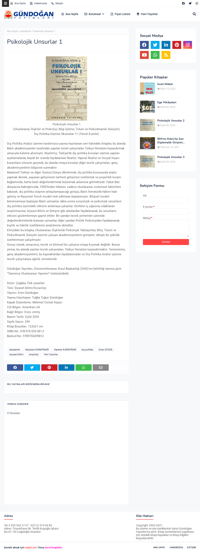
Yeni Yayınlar (51, 354)
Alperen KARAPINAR (65, 349)
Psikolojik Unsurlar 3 (170, 157)
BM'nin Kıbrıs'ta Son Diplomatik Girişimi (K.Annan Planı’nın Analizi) (174, 140)
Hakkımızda (38, 3)
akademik (25, 31)
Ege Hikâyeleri (166, 102)
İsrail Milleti (165, 84)
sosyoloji (33, 354)
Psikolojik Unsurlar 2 (170, 121)
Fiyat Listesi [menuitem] (120, 14)
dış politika (87, 349)
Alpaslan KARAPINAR (37, 349)
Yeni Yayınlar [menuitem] (147, 14)
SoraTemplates (53, 547)
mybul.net (30, 547)
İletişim (57, 3)
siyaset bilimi (16, 354)
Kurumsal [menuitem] (92, 14)
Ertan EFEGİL (106, 349)
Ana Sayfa (18, 3)
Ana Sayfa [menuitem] (69, 14)
